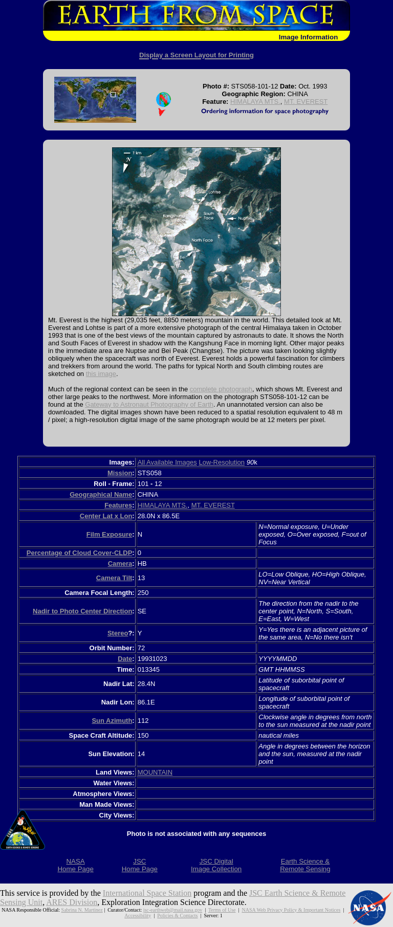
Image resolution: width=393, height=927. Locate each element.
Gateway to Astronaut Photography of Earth (149, 404)
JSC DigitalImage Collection (216, 865)
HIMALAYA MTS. (255, 101)
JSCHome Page (140, 865)
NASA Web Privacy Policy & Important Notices (291, 910)
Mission (119, 473)
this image (101, 374)
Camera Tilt (114, 578)
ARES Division (71, 902)
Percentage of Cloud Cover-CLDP (80, 553)
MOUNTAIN (155, 772)
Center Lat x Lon (106, 516)
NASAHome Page (75, 865)
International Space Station (147, 893)
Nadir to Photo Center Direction (82, 611)
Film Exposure (109, 534)
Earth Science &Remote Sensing (305, 865)
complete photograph (221, 389)
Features (118, 505)
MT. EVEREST (306, 101)
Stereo (117, 633)
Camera (120, 563)
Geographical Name (101, 494)
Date (125, 659)
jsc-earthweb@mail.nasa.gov (172, 910)
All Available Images (167, 462)
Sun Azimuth (112, 720)
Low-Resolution (222, 462)
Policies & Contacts (177, 915)
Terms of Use (222, 910)
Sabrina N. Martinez (82, 910)
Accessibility (137, 915)
